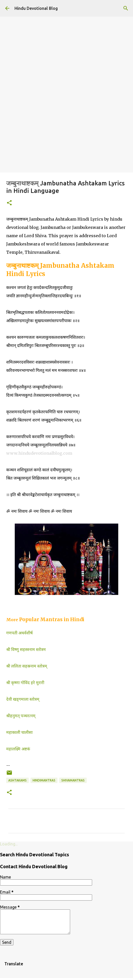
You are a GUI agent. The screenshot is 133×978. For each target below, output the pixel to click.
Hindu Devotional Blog (36, 8)
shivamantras (73, 780)
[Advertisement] (66, 133)
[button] (9, 203)
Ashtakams (17, 780)
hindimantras (44, 780)
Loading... (9, 844)
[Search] (126, 8)
